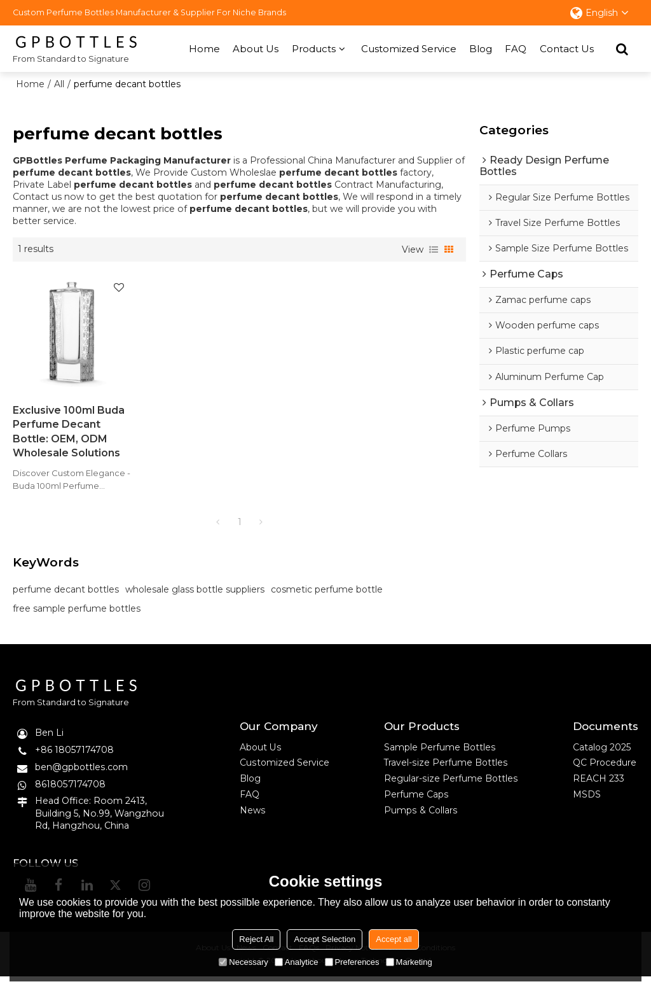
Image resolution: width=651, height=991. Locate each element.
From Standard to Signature (71, 58)
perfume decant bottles (66, 603)
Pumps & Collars (420, 825)
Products (314, 48)
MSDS (587, 808)
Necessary (243, 962)
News (252, 825)
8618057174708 (70, 797)
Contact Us (567, 48)
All (60, 83)
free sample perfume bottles (76, 622)
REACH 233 (598, 792)
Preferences (352, 962)
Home (204, 48)
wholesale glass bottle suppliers (194, 603)
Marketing (409, 962)
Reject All (256, 939)
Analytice (297, 962)
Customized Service (408, 48)
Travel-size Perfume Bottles (446, 776)
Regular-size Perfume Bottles (450, 792)
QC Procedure (605, 776)
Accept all (393, 939)
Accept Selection (324, 939)
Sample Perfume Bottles (440, 760)
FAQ (515, 48)
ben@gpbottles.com (81, 780)
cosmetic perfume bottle (327, 603)
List (433, 248)
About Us (255, 48)
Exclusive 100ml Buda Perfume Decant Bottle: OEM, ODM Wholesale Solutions (54, 431)
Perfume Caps (416, 808)
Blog (480, 48)
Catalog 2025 (602, 760)
